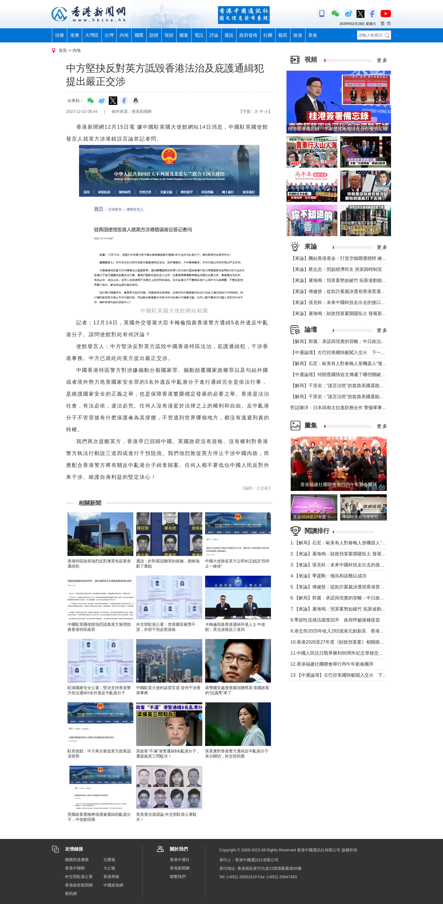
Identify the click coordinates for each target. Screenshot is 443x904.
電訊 (198, 35)
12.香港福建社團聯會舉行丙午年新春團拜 (331, 664)
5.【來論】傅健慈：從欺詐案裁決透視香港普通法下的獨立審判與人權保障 (364, 586)
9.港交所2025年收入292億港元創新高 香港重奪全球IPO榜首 (352, 631)
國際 (139, 35)
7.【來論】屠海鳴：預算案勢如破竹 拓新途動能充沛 (342, 609)
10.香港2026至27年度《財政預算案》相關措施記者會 (344, 642)
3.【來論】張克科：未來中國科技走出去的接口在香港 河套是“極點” (357, 564)
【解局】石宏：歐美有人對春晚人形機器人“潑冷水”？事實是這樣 (355, 363)
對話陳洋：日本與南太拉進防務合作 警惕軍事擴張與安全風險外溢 (356, 407)
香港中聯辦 (75, 868)
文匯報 (109, 859)
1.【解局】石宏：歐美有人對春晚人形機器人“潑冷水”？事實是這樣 (357, 542)
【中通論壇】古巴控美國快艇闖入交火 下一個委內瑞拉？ (349, 352)
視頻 (168, 35)
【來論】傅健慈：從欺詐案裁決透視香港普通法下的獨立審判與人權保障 (362, 291)
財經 (153, 35)
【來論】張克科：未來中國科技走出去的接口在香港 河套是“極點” (355, 302)
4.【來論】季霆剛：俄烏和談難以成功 (328, 575)
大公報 (109, 868)
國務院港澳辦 (77, 859)
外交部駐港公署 (79, 876)
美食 (312, 35)
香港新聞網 (180, 868)
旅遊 (297, 35)
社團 (267, 35)
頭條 (59, 35)
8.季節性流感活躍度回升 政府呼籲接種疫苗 (335, 620)
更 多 (382, 60)
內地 (124, 35)
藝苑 (282, 35)
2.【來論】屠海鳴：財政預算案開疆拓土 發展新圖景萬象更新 (351, 553)
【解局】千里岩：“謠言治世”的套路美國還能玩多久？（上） (350, 396)
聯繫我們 (178, 876)
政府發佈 (248, 35)
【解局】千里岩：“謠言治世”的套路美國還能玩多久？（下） (350, 385)
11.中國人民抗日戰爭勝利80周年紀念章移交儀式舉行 (343, 653)
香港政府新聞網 (79, 885)
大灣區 (92, 35)
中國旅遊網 (113, 885)
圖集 (183, 35)
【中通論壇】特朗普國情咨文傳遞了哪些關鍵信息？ (342, 374)
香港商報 (111, 876)
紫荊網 (71, 893)
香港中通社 (180, 859)
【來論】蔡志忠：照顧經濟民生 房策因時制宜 (336, 269)
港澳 (74, 35)
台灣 (109, 35)
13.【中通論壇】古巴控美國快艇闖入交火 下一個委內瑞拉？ (352, 675)
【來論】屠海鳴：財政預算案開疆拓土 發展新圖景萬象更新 (349, 313)
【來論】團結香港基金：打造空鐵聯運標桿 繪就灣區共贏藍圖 (352, 258)
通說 (228, 35)
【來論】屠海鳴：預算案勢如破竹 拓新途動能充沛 (340, 280)
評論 (213, 35)
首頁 (63, 50)
